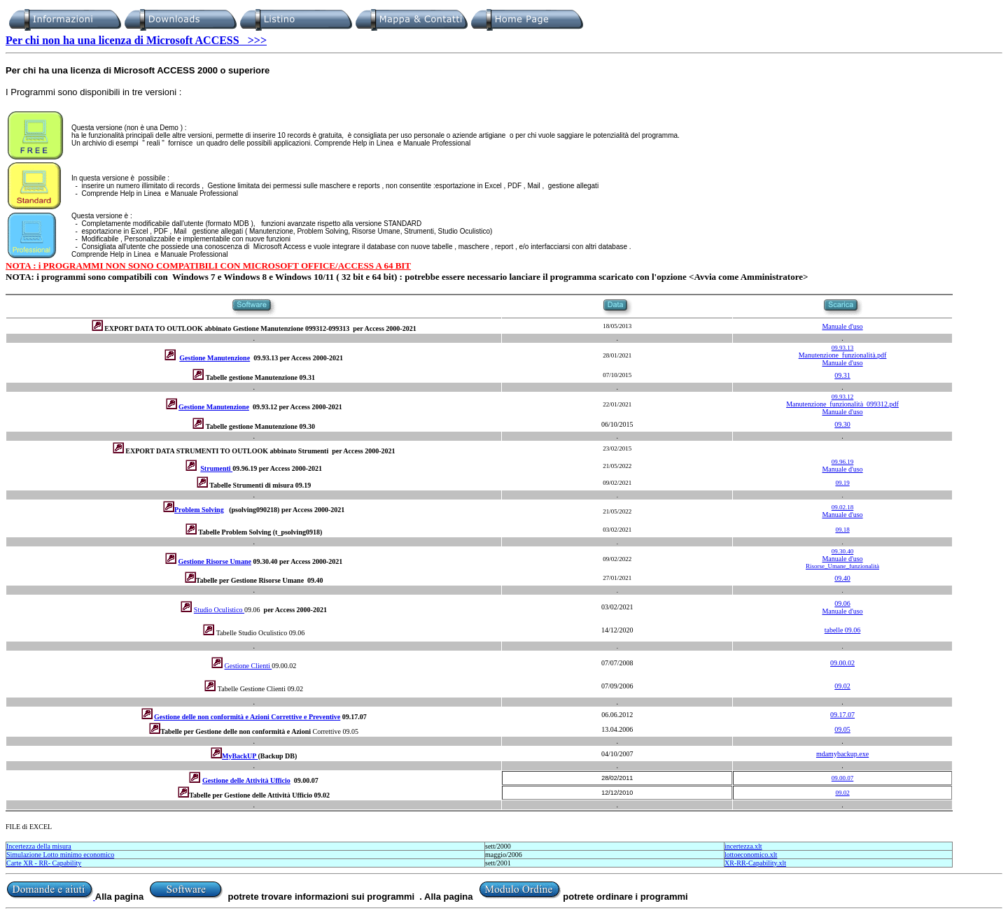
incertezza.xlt (743, 846)
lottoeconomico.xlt (750, 854)
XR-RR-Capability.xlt (755, 863)
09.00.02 (842, 663)
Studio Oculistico (219, 610)
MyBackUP (240, 756)
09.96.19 (843, 461)
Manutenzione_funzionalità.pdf (843, 355)
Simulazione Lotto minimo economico (60, 854)
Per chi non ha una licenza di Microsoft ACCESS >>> (136, 40)
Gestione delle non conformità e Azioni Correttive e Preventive (247, 717)
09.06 (842, 603)
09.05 (842, 729)
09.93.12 (843, 396)
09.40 (842, 578)
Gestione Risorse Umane (214, 561)
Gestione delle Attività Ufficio (246, 780)
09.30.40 (843, 551)
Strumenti (216, 468)
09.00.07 (843, 777)
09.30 (842, 424)
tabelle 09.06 (843, 630)
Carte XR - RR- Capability (43, 863)
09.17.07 (842, 715)
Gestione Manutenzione (214, 358)
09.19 (842, 482)
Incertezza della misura (38, 846)
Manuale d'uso (842, 326)
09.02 (842, 686)
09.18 (842, 529)
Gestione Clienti (248, 666)
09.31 (842, 375)
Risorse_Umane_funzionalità (842, 565)
